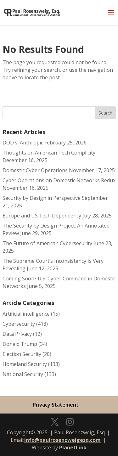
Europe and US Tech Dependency (42, 215)
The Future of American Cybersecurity (47, 243)
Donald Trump (20, 344)
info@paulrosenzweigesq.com (62, 439)
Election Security (22, 354)
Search (105, 113)
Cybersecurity (19, 323)
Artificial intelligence (26, 313)
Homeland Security (25, 364)
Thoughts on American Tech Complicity (49, 152)
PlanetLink (73, 447)
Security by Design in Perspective (42, 197)
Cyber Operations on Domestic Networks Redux (59, 180)
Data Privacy (17, 333)
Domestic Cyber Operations (35, 170)
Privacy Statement (56, 404)
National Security (23, 374)
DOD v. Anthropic (23, 142)
